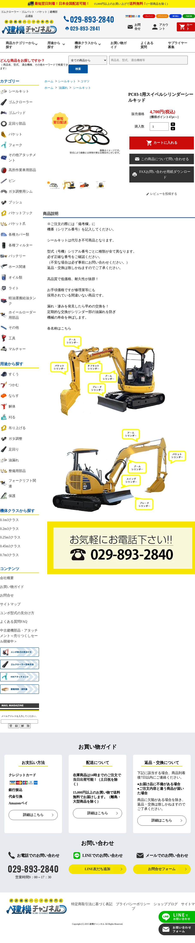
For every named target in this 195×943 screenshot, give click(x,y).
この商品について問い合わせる (162, 161)
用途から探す (53, 46)
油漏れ (63, 89)
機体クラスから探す (86, 46)
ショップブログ (166, 906)
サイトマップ (10, 606)
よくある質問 (147, 46)
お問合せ (134, 26)
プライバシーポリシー (133, 906)
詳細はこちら (33, 817)
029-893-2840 (88, 19)
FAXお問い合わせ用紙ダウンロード (161, 176)
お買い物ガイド (118, 46)
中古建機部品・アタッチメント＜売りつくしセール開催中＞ (19, 637)
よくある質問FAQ (13, 623)
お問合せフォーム (161, 871)
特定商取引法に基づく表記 (91, 906)
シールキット (67, 83)
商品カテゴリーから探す (19, 46)
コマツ (84, 83)
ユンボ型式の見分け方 (17, 615)
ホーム (48, 83)
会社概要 (7, 580)
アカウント (160, 26)
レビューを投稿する (161, 196)
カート (185, 26)
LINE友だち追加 (97, 871)
